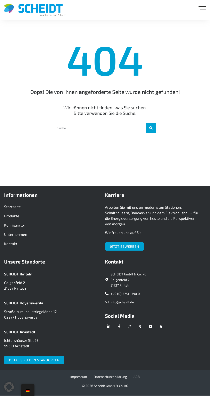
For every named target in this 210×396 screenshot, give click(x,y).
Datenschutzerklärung (110, 377)
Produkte (11, 217)
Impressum (80, 377)
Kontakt (10, 244)
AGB (135, 377)
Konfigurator (14, 226)
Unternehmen (15, 235)
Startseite (12, 207)
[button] (9, 387)
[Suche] (151, 128)
